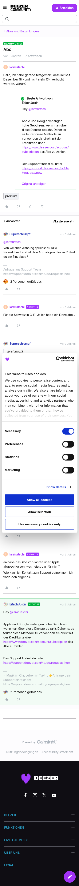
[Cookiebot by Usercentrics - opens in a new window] (56, 359)
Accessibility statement (57, 752)
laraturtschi (16, 67)
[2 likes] (22, 281)
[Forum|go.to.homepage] (21, 8)
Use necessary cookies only (39, 524)
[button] (4, 8)
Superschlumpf (19, 234)
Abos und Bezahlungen (22, 31)
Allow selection (39, 512)
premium (11, 196)
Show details (56, 487)
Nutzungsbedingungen (22, 752)
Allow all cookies (39, 499)
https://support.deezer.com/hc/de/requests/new (36, 662)
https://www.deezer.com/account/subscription (35, 641)
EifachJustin (17, 604)
